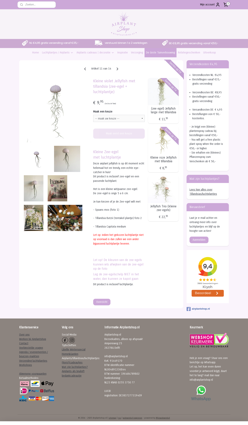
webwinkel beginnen (132, 418)
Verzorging (137, 52)
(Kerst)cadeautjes (72, 362)
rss (119, 418)
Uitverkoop (209, 52)
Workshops (25, 365)
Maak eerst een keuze (119, 133)
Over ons (24, 334)
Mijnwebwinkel (163, 418)
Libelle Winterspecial (73, 349)
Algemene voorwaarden (32, 373)
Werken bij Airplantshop (32, 339)
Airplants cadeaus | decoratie (95, 52)
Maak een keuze (102, 111)
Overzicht (101, 302)
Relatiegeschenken (189, 52)
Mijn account (210, 4)
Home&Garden (70, 354)
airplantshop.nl (198, 309)
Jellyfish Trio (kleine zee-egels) (163, 208)
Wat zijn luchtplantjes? (75, 367)
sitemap (112, 418)
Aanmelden (199, 239)
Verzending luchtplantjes (33, 360)
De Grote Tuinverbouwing (160, 52)
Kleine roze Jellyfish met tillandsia (163, 159)
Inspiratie (122, 52)
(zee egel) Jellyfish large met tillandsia (163, 110)
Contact (23, 343)
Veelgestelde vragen (31, 347)
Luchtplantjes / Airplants (57, 52)
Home (35, 52)
